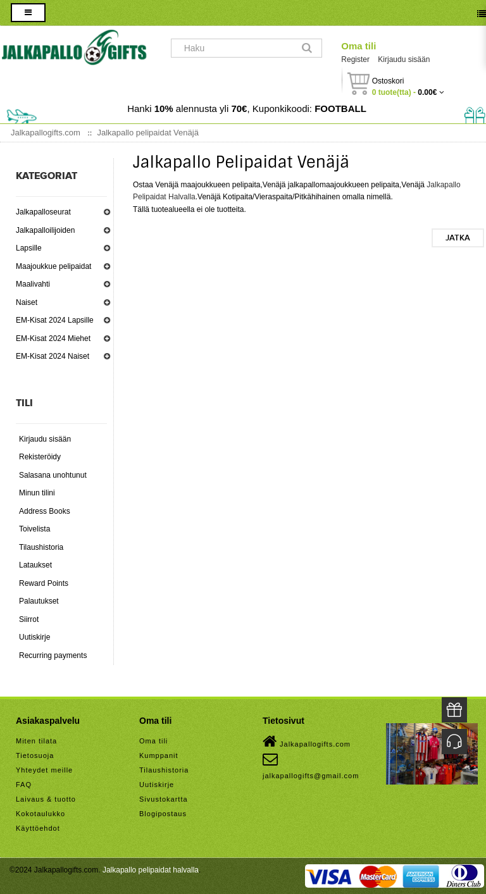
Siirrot (29, 619)
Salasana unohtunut (53, 475)
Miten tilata (36, 741)
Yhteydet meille (44, 770)
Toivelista (34, 529)
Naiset (26, 302)
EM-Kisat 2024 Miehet (53, 338)
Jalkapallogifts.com (307, 741)
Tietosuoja (35, 755)
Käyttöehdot (38, 828)
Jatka (458, 238)
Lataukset (35, 565)
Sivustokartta (163, 799)
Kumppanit (158, 755)
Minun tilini (37, 492)
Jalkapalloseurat (43, 212)
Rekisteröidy (40, 456)
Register (355, 59)
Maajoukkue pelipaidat (53, 266)
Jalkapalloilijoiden (45, 230)
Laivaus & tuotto (46, 799)
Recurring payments (53, 655)
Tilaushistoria (41, 547)
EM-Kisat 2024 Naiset (52, 356)
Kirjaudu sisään (404, 59)
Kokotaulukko (40, 813)
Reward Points (43, 583)
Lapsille (29, 248)
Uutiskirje (34, 637)
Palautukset (39, 601)
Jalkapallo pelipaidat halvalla (151, 870)
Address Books (44, 511)
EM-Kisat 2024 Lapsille (55, 320)
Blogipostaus (163, 813)
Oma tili (358, 45)
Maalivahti (33, 284)
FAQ (24, 784)
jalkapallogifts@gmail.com (311, 765)
